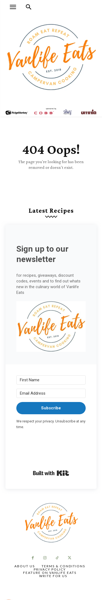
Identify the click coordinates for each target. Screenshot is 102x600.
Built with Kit (51, 473)
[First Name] (51, 380)
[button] (51, 327)
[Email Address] (51, 393)
